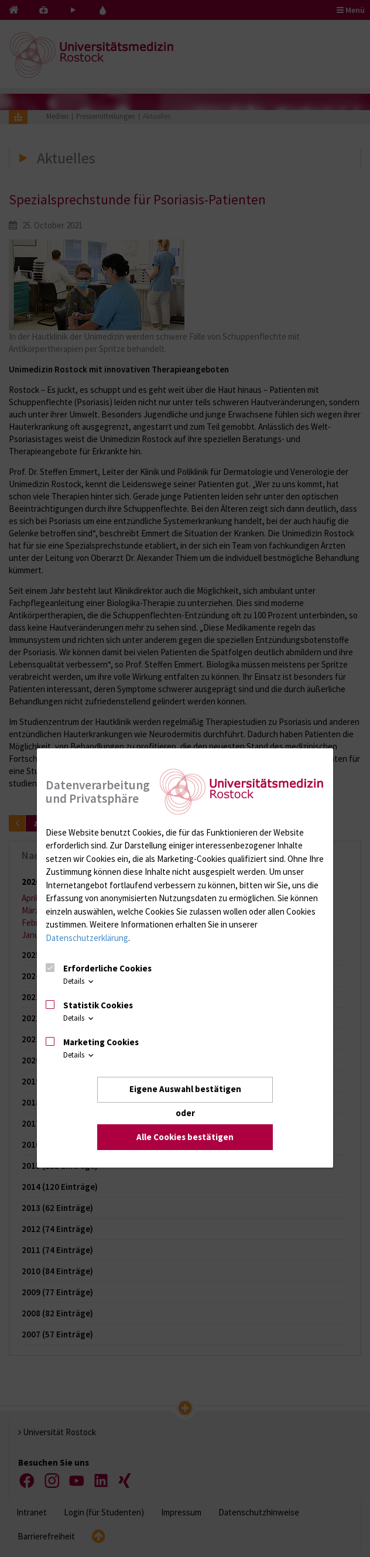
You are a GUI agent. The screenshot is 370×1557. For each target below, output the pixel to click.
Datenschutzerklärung (87, 937)
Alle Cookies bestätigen (185, 1136)
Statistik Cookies (98, 1005)
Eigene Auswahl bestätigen (185, 1089)
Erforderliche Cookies (107, 968)
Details (79, 982)
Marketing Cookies (101, 1042)
